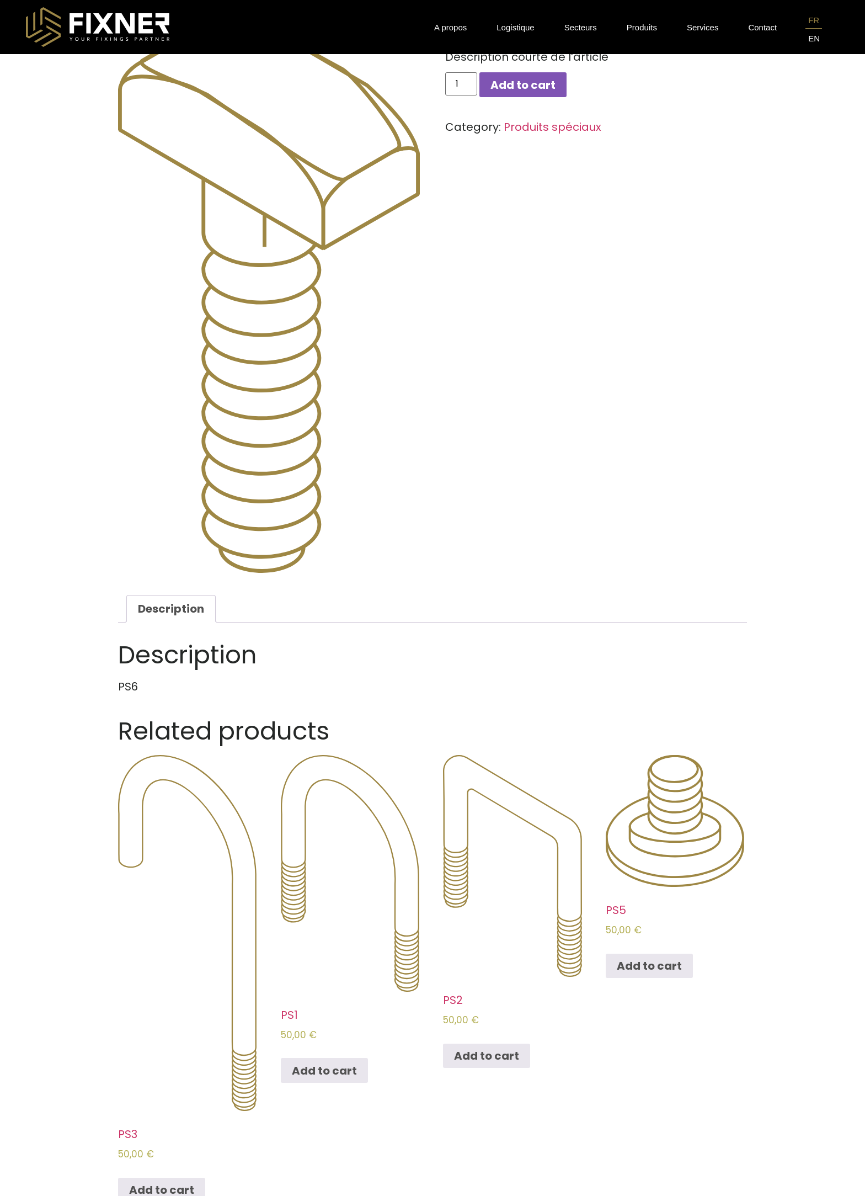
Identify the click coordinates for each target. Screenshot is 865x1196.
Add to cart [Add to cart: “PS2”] (486, 1056)
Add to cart (523, 85)
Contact (762, 27)
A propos (450, 27)
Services (703, 27)
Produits (642, 27)
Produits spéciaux (552, 127)
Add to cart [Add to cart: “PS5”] (649, 966)
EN (814, 38)
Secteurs (580, 27)
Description (171, 608)
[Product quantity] (461, 83)
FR (813, 20)
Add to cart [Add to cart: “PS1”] (324, 1070)
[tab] (171, 609)
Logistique (515, 27)
